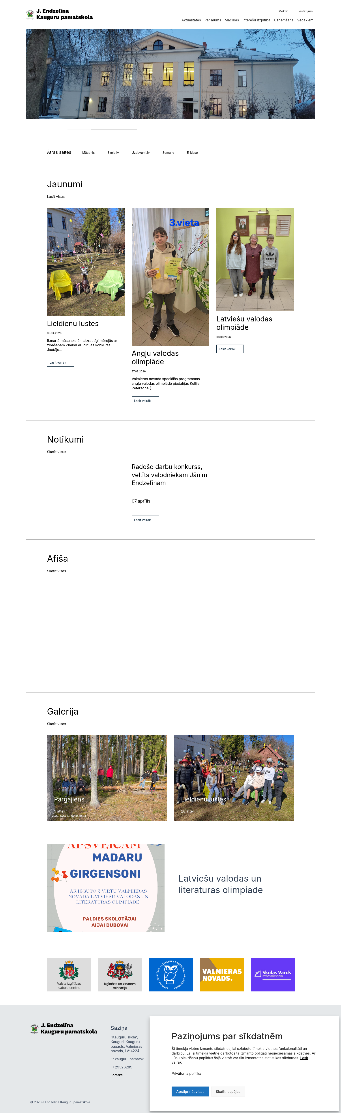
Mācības (232, 20)
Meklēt (284, 11)
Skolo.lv (113, 152)
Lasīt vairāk (57, 362)
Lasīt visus (56, 196)
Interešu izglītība (256, 20)
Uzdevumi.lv (141, 152)
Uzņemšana (284, 20)
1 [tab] (102, 129)
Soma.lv (168, 152)
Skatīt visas (56, 571)
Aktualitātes (191, 20)
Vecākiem (305, 20)
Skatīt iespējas (228, 1091)
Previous (27, 737)
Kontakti (117, 1075)
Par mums (212, 20)
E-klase (192, 152)
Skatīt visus (56, 452)
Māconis (88, 152)
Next (27, 751)
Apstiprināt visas (190, 1091)
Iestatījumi (305, 11)
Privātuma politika (186, 1073)
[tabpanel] (170, 74)
